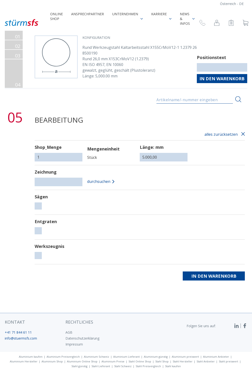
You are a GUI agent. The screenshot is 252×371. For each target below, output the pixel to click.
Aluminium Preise (113, 361)
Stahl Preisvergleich (148, 366)
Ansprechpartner (87, 14)
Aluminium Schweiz (96, 356)
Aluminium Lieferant (126, 356)
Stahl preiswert (228, 361)
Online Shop (56, 16)
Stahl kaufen (173, 366)
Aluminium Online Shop (82, 361)
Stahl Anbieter (206, 361)
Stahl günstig (79, 366)
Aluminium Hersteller (24, 361)
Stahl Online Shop (140, 361)
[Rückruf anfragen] (202, 23)
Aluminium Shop (52, 361)
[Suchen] (238, 99)
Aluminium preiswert (185, 356)
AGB (68, 332)
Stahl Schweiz (123, 366)
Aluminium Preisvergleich (63, 356)
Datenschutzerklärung (82, 338)
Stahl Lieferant (100, 366)
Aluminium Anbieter (216, 356)
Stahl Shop (162, 361)
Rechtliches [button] (79, 322)
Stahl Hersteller (183, 361)
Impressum (74, 344)
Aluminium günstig (156, 356)
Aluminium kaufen (31, 356)
